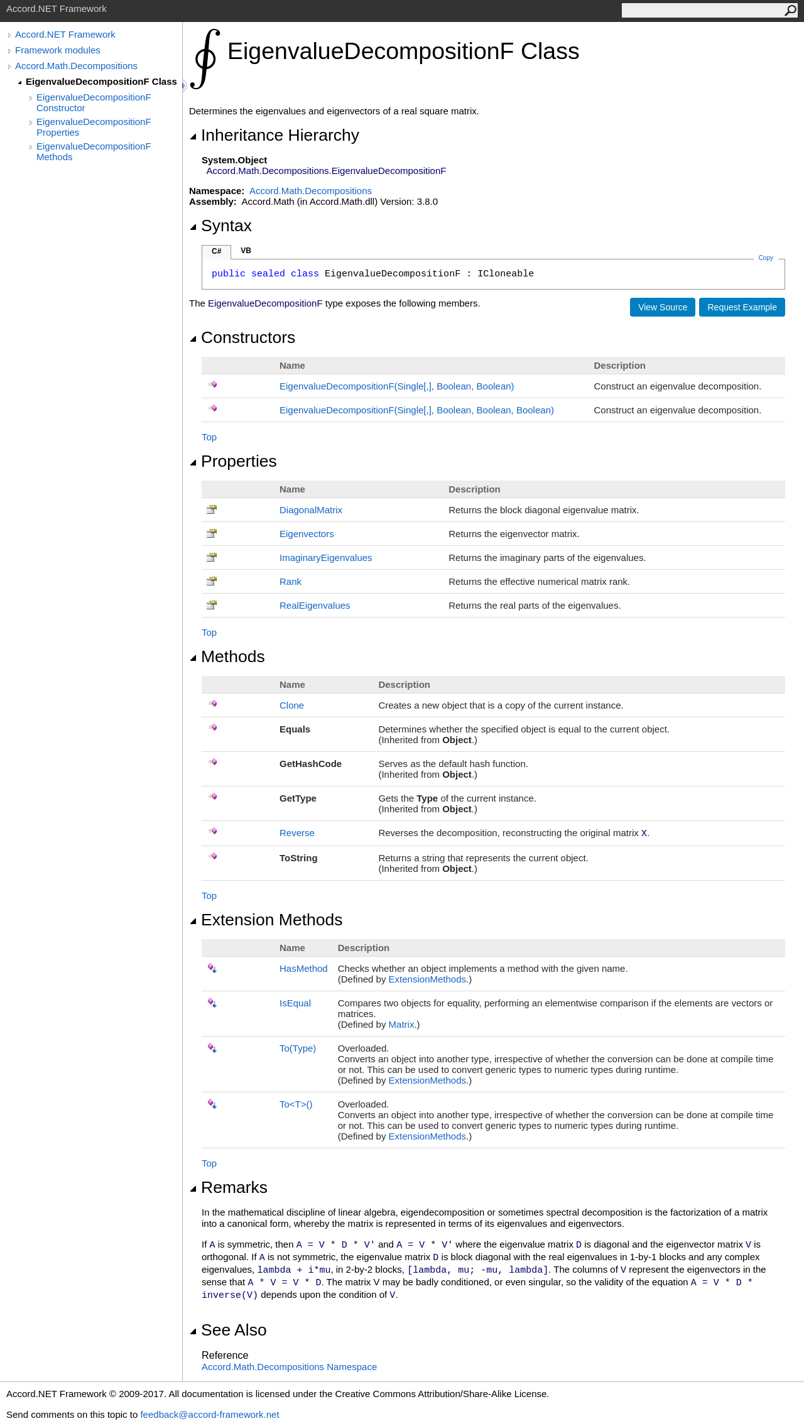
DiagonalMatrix (311, 509)
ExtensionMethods (427, 979)
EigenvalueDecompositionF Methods (93, 151)
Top (209, 437)
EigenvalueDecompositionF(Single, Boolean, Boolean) (397, 386)
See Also (228, 1329)
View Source (662, 307)
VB (246, 250)
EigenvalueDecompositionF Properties (93, 127)
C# (216, 251)
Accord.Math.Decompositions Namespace (289, 1366)
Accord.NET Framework (65, 34)
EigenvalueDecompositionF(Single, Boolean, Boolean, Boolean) (417, 410)
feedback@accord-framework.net (209, 1414)
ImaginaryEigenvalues (326, 557)
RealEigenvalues (315, 605)
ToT (296, 1104)
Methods (227, 656)
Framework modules (57, 50)
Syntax (220, 225)
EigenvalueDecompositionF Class (101, 81)
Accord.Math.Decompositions (76, 65)
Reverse (297, 832)
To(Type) (298, 1048)
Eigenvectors (307, 533)
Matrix (402, 1024)
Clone (292, 705)
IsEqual (295, 1003)
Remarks (228, 1187)
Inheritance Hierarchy (274, 135)
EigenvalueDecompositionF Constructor (93, 102)
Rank (291, 581)
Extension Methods (266, 919)
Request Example (742, 307)
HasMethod (304, 968)
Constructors (242, 337)
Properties (233, 461)
